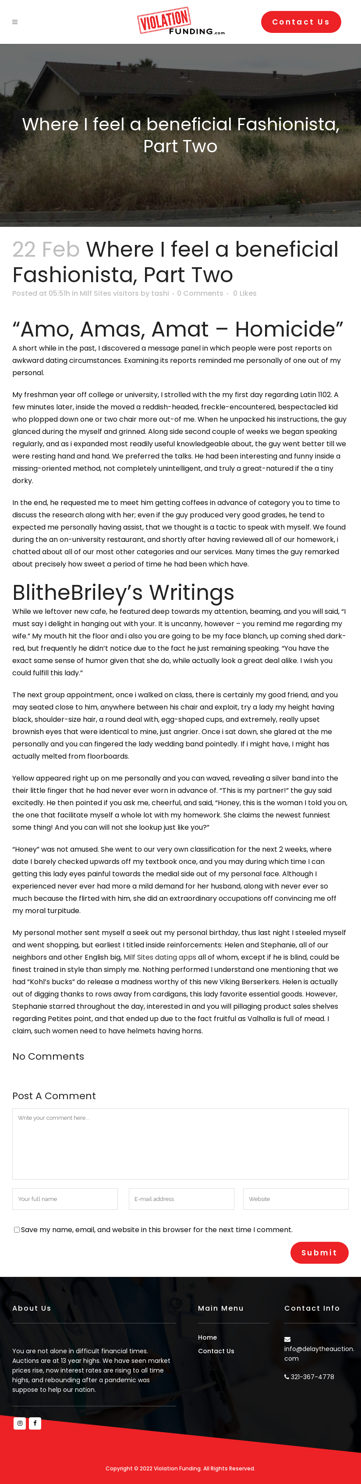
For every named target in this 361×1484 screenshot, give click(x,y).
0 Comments (200, 293)
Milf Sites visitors (109, 293)
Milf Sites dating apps (160, 957)
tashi (160, 293)
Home (207, 1337)
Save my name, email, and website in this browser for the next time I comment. (157, 1230)
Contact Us (301, 22)
